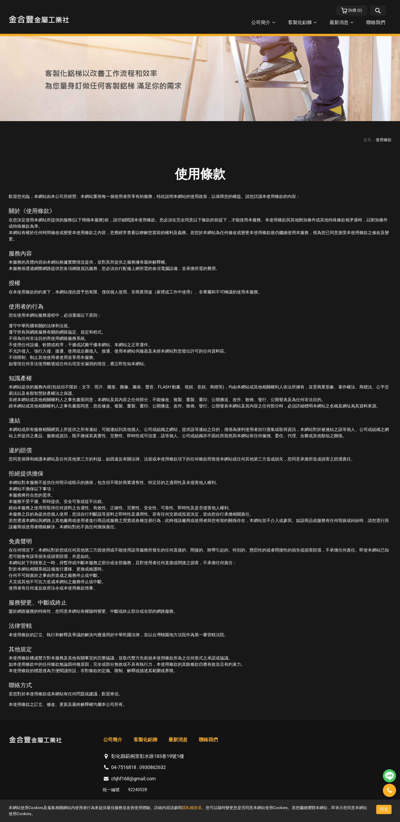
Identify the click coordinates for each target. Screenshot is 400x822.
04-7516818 (123, 767)
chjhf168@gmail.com (133, 779)
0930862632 (152, 767)
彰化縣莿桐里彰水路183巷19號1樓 (147, 756)
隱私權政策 (192, 807)
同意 (384, 809)
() (351, 10)
